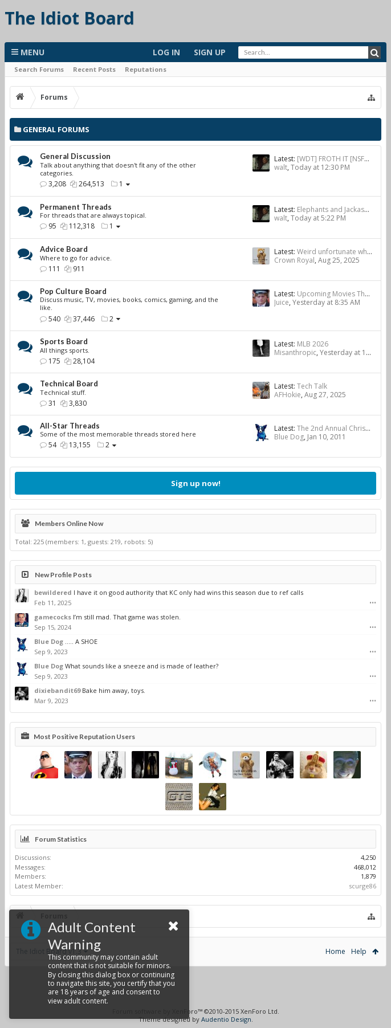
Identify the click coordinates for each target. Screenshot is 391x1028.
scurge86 (362, 886)
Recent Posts (94, 69)
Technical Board (69, 383)
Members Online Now (69, 523)
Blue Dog (289, 437)
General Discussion (75, 156)
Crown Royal (294, 260)
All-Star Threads (70, 425)
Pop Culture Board (73, 291)
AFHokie (287, 394)
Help (358, 951)
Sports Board (64, 341)
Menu (27, 52)
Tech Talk (312, 386)
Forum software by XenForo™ (195, 1011)
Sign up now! (196, 483)
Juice (281, 302)
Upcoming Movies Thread (338, 294)
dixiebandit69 (57, 690)
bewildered (53, 592)
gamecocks (52, 617)
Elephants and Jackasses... (338, 209)
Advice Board (64, 249)
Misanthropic (295, 352)
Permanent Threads (76, 206)
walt (280, 167)
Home (335, 951)
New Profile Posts (63, 574)
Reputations (145, 69)
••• (372, 603)
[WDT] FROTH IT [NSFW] (335, 159)
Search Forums (39, 69)
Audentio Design (226, 1019)
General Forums (56, 129)
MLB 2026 (312, 344)
